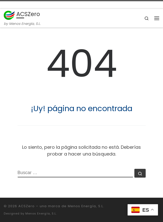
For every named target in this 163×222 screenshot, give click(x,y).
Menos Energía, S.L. (41, 213)
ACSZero (26, 206)
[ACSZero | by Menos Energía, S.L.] (9, 15)
